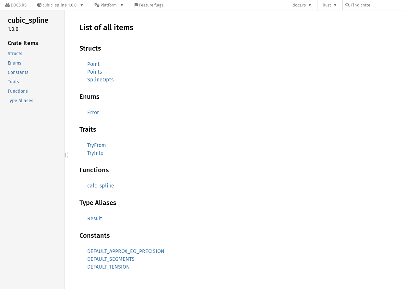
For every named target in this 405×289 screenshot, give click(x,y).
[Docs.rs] (16, 5)
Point (93, 64)
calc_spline (100, 186)
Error (93, 112)
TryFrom (96, 145)
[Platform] (109, 5)
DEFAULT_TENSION (108, 267)
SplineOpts (100, 80)
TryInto (95, 153)
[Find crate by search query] (378, 5)
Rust (327, 5)
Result (94, 218)
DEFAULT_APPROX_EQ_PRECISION (125, 251)
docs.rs (299, 5)
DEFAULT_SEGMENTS (111, 259)
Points (94, 72)
